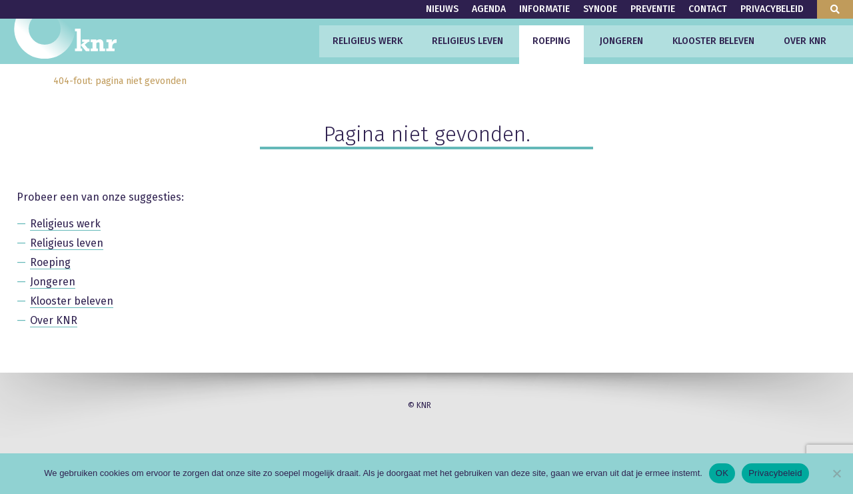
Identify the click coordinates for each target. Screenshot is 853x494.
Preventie (652, 9)
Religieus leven (467, 41)
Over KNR (805, 41)
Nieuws (442, 9)
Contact (707, 9)
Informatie (544, 9)
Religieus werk (368, 41)
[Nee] (836, 473)
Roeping (551, 41)
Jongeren (621, 41)
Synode (600, 9)
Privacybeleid (772, 9)
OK (722, 473)
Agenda (489, 9)
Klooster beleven (713, 41)
